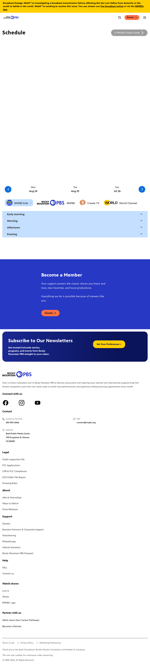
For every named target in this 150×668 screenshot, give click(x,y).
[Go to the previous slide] (8, 189)
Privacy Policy (26, 643)
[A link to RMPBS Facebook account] (5, 402)
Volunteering (9, 535)
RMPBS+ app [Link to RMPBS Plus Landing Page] (8, 602)
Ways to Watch (10, 503)
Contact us (8, 573)
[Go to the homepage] (11, 17)
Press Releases (10, 509)
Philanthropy (9, 541)
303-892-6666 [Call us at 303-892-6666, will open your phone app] (12, 422)
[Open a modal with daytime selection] (141, 214)
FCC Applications (11, 465)
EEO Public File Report (14, 477)
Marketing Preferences (50, 643)
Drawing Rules (9, 483)
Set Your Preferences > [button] (109, 344)
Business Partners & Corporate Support (23, 529)
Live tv (5, 590)
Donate (132, 17)
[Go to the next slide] (142, 189)
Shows (5, 596)
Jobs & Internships (11, 497)
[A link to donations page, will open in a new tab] (50, 313)
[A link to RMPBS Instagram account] (21, 402)
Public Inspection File (13, 459)
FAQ (4, 567)
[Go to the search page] (119, 17)
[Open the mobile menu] (144, 17)
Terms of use (8, 643)
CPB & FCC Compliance (14, 471)
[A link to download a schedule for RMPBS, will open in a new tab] (129, 32)
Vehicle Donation (11, 547)
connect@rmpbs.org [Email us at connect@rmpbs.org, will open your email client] (86, 422)
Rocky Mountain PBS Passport (17, 553)
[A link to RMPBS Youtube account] (37, 402)
